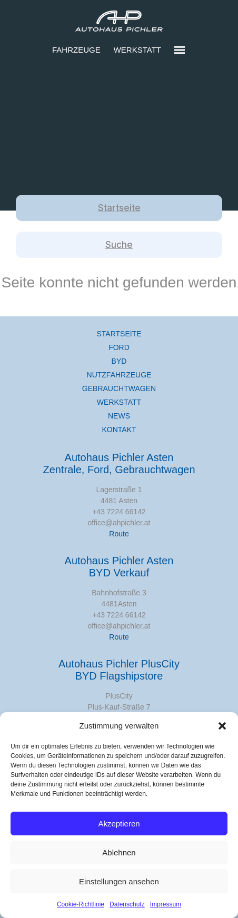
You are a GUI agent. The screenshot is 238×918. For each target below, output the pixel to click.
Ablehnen (118, 852)
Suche (119, 245)
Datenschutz (127, 904)
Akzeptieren (119, 823)
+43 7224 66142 (119, 511)
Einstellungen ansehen (119, 881)
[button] (222, 726)
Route (118, 534)
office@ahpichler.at (118, 522)
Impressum (165, 904)
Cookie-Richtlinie (80, 904)
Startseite (119, 208)
